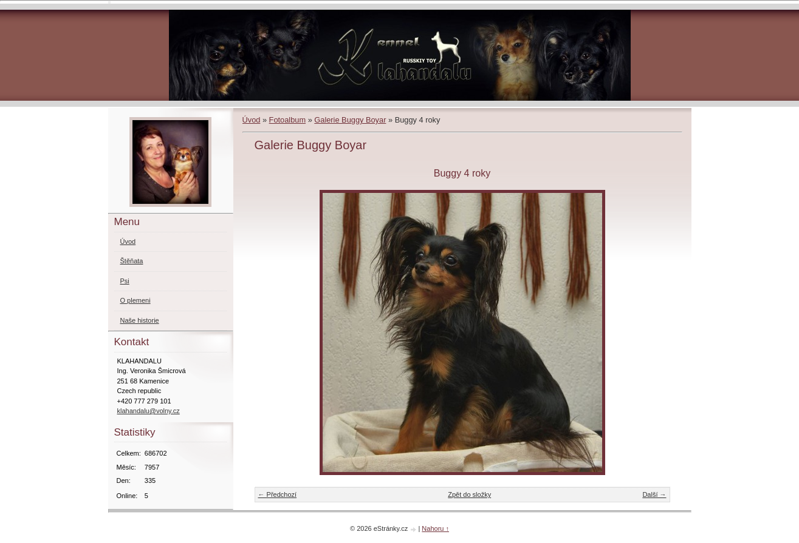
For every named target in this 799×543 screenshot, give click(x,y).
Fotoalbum (287, 119)
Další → (654, 494)
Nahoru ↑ (435, 528)
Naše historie (139, 320)
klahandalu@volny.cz (148, 410)
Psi (124, 281)
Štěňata (131, 261)
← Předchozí (277, 494)
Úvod (251, 119)
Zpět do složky (469, 494)
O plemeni (135, 300)
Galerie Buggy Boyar (350, 119)
